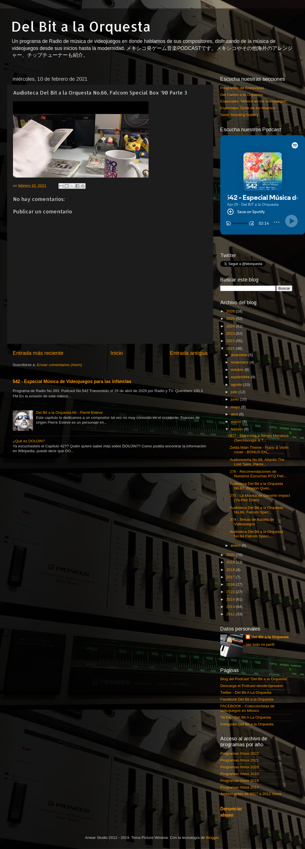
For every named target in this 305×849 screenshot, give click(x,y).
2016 (231, 584)
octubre (238, 369)
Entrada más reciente (38, 353)
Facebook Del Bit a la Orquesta (246, 699)
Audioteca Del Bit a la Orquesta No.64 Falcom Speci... (256, 533)
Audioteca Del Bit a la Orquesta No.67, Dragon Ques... (256, 486)
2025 (231, 318)
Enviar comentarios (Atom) (59, 365)
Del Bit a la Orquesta (81, 26)
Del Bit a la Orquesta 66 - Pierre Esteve (69, 412)
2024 (231, 326)
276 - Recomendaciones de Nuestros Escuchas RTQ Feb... (258, 473)
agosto (237, 384)
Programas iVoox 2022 (239, 753)
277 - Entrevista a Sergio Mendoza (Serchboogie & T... (259, 438)
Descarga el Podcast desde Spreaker (252, 686)
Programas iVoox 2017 (239, 787)
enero (236, 545)
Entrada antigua (189, 353)
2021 (231, 348)
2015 (231, 592)
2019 (231, 562)
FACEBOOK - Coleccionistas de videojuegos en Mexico (247, 708)
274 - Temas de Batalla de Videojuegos (252, 521)
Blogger (212, 837)
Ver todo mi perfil (260, 644)
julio (235, 392)
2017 (231, 577)
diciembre (239, 355)
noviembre (240, 362)
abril (235, 414)
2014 (231, 599)
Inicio (116, 353)
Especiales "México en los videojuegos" (253, 101)
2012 (231, 614)
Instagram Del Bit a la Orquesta (246, 724)
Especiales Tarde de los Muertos (247, 108)
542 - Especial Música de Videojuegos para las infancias (72, 381)
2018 (231, 570)
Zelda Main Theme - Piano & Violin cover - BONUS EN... (259, 449)
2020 (231, 555)
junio (235, 399)
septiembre (241, 377)
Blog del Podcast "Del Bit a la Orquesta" (254, 679)
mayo (236, 407)
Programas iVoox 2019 (239, 774)
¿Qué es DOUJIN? (29, 441)
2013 (231, 607)
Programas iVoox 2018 (239, 780)
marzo (236, 421)
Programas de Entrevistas (242, 88)
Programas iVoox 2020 (239, 767)
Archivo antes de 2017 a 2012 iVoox (250, 794)
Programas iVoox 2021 (239, 760)
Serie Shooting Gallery (239, 115)
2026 (231, 311)
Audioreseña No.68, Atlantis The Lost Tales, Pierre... (257, 462)
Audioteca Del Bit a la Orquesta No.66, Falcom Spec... (256, 510)
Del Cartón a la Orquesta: (241, 95)
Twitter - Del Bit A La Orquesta (245, 692)
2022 (231, 341)
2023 (231, 333)
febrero (237, 429)
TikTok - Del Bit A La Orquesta (245, 717)
